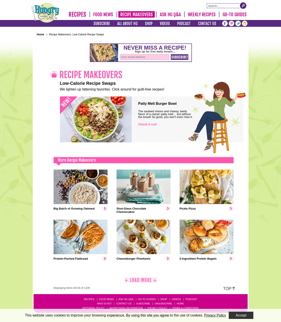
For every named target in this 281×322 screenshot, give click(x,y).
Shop (149, 23)
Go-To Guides (235, 14)
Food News (103, 14)
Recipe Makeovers (136, 14)
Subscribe (102, 23)
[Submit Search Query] (243, 5)
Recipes (77, 14)
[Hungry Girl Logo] (45, 13)
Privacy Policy (158, 308)
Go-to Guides (147, 299)
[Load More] (140, 282)
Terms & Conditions (185, 308)
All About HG (127, 23)
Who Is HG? (104, 303)
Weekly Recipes (201, 14)
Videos (165, 23)
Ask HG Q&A (170, 14)
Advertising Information (126, 308)
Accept (241, 315)
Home (180, 303)
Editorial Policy (94, 308)
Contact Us (207, 23)
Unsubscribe (163, 303)
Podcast (184, 23)
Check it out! (147, 124)
